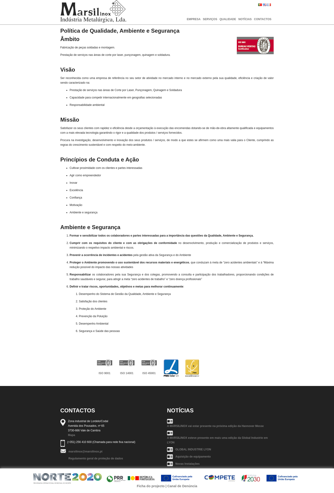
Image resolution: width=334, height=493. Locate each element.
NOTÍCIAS (245, 19)
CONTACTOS (262, 19)
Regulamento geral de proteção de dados (95, 458)
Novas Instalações (187, 463)
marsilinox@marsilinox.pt (85, 451)
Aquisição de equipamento (193, 456)
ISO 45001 (149, 373)
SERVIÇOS (210, 19)
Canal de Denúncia (182, 486)
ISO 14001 (126, 373)
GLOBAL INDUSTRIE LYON (193, 449)
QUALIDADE (227, 19)
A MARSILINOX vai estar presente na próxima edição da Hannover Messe (215, 426)
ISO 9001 (104, 373)
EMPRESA (193, 19)
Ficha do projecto (151, 486)
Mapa (71, 435)
